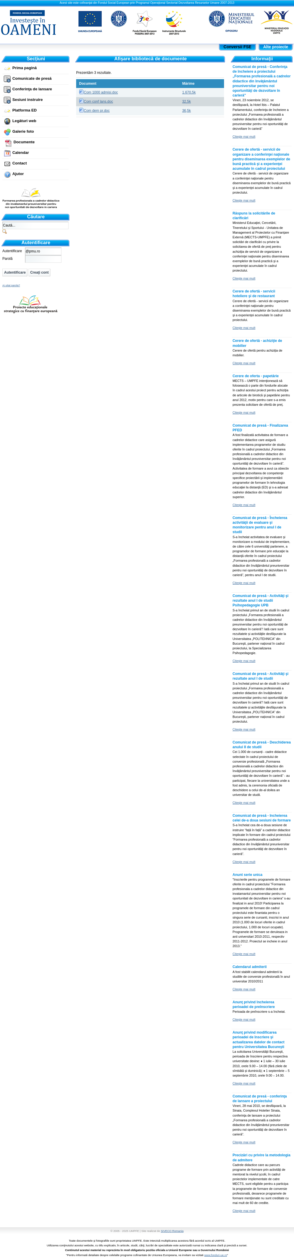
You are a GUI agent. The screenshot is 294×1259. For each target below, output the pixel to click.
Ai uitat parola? (11, 285)
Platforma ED (24, 110)
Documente (24, 142)
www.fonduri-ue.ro (215, 1255)
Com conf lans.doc (98, 101)
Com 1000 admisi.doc (101, 92)
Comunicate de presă (31, 78)
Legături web (24, 121)
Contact (19, 163)
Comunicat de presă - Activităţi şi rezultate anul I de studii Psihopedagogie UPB (260, 600)
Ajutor (18, 174)
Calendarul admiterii (250, 967)
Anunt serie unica (247, 875)
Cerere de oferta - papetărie (256, 376)
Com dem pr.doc (97, 111)
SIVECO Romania (172, 1231)
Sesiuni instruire (27, 99)
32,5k (186, 101)
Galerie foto (23, 131)
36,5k (186, 111)
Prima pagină (24, 68)
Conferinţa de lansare (32, 89)
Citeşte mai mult (244, 136)
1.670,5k (189, 92)
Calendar (20, 152)
